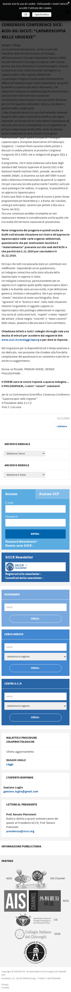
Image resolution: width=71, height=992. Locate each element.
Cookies (5, 987)
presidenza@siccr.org (20, 831)
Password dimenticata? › (21, 542)
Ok (25, 14)
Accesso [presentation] (11, 494)
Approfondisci (42, 14)
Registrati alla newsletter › (23, 574)
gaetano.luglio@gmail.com (20, 792)
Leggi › (10, 764)
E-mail (9, 503)
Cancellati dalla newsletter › (24, 578)
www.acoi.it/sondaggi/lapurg (21, 340)
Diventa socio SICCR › (19, 546)
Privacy (5, 984)
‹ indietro (61, 426)
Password (11, 516)
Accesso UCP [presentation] (49, 494)
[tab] (19, 494)
